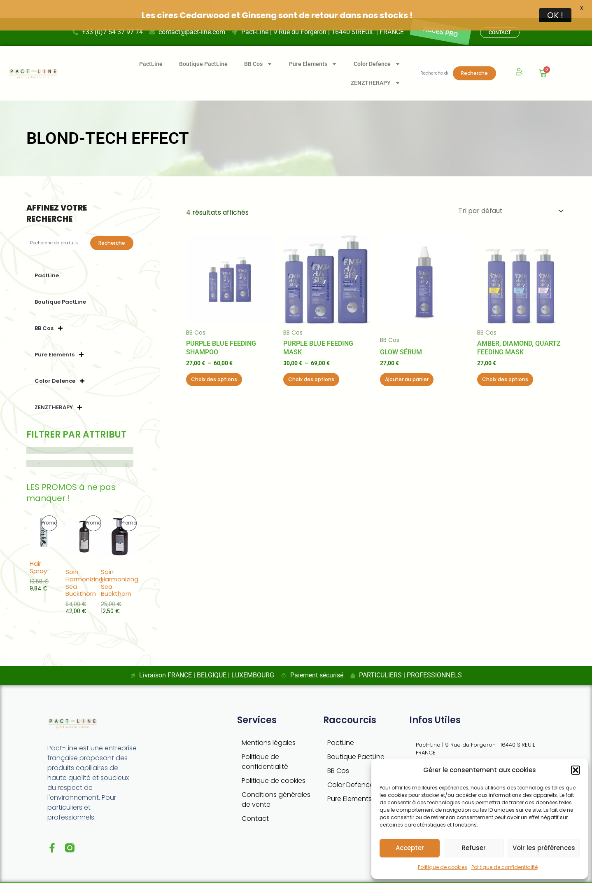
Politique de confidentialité (504, 867)
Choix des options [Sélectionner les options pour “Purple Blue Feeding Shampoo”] (214, 361)
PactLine (151, 45)
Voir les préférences (544, 847)
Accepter (410, 847)
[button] (575, 770)
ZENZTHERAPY (376, 65)
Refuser (474, 847)
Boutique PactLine (203, 45)
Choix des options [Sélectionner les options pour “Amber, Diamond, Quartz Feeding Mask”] (505, 361)
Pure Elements (313, 46)
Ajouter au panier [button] (407, 361)
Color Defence (377, 46)
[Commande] (510, 193)
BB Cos (258, 46)
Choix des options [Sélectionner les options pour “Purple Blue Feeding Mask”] (311, 361)
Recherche (474, 55)
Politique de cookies (442, 867)
